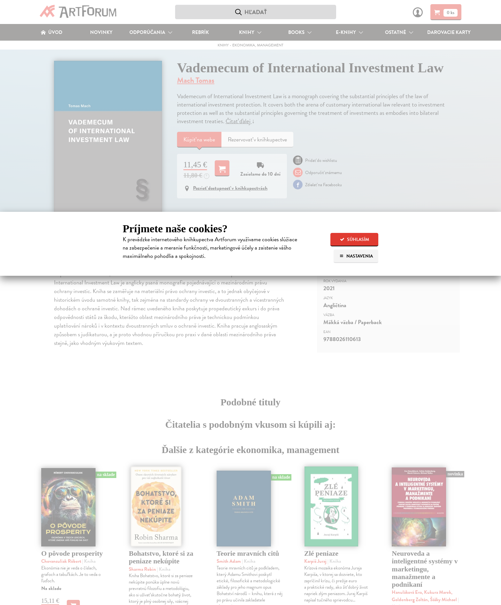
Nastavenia (356, 256)
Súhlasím (354, 239)
